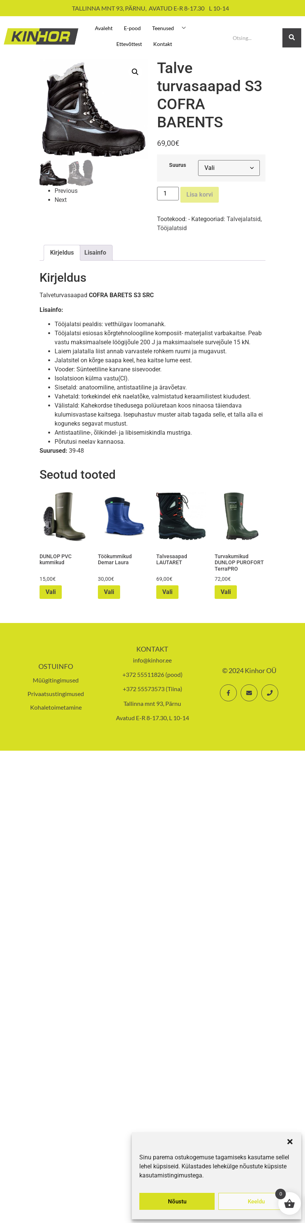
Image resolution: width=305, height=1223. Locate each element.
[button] (290, 1141)
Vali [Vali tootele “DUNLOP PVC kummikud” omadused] (51, 591)
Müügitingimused (56, 680)
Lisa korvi (199, 194)
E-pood (132, 28)
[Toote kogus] (168, 193)
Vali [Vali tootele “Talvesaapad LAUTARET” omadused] (167, 591)
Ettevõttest (129, 44)
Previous (66, 190)
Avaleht (104, 28)
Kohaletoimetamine (56, 707)
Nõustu (177, 1201)
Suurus (177, 165)
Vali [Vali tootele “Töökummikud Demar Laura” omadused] (109, 591)
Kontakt (162, 44)
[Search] (255, 37)
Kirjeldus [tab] (62, 252)
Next (61, 199)
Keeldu (256, 1201)
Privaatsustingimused (55, 693)
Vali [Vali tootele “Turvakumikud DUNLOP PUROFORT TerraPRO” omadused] (226, 591)
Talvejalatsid (244, 219)
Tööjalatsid (172, 228)
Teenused (171, 28)
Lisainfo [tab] (95, 252)
